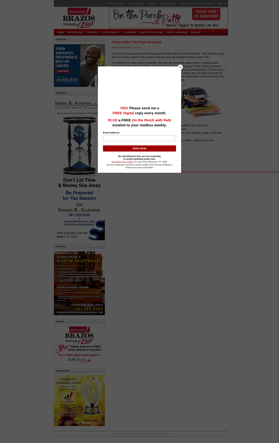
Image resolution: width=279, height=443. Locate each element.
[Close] (180, 67)
